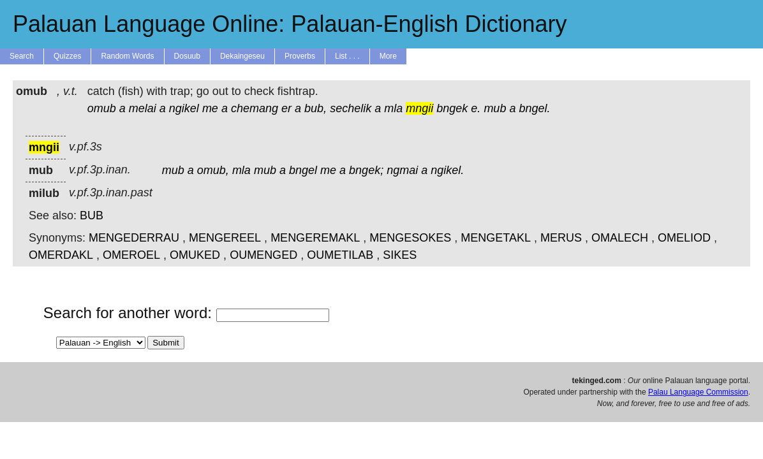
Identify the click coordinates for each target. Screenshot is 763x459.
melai (142, 108)
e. (475, 108)
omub (101, 108)
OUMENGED (263, 255)
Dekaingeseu (242, 56)
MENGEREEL (225, 237)
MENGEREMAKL (315, 237)
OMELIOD (684, 237)
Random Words (127, 56)
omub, (213, 170)
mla (393, 108)
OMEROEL (131, 255)
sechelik (350, 108)
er (286, 108)
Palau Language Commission (698, 392)
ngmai (402, 170)
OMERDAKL (61, 255)
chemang (254, 108)
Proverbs (300, 56)
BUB (91, 215)
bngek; (366, 170)
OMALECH (619, 237)
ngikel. (447, 170)
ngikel (184, 108)
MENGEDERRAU (134, 237)
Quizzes (67, 56)
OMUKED (195, 255)
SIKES (400, 255)
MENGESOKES (410, 237)
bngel (303, 170)
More (388, 56)
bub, (315, 108)
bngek (452, 108)
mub (495, 108)
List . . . (347, 56)
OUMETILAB (340, 255)
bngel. (534, 108)
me (210, 108)
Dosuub (187, 56)
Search (22, 56)
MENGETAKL (496, 237)
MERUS (561, 237)
